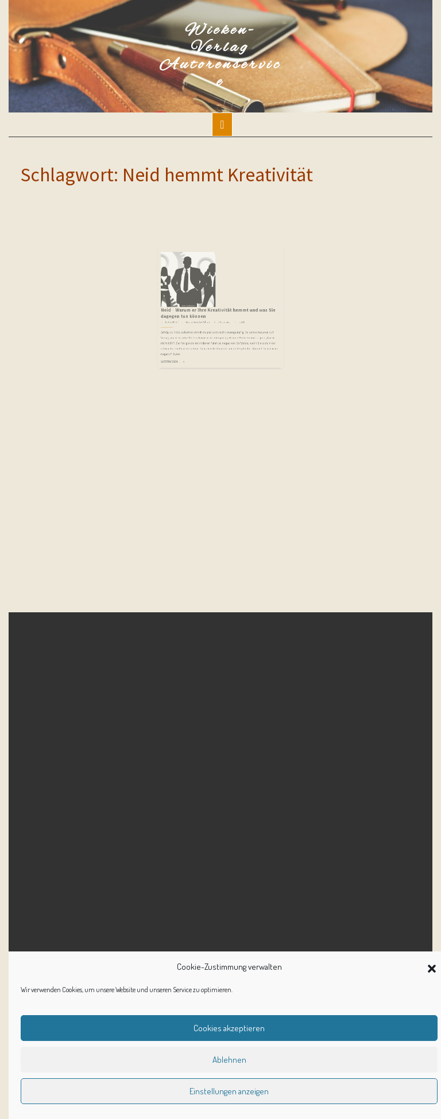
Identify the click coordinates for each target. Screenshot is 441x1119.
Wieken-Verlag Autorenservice (220, 56)
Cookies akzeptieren (229, 1028)
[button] (432, 967)
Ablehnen (229, 1059)
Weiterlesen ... (187, 331)
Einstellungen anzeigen (229, 1091)
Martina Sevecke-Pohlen (205, 304)
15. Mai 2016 (187, 304)
